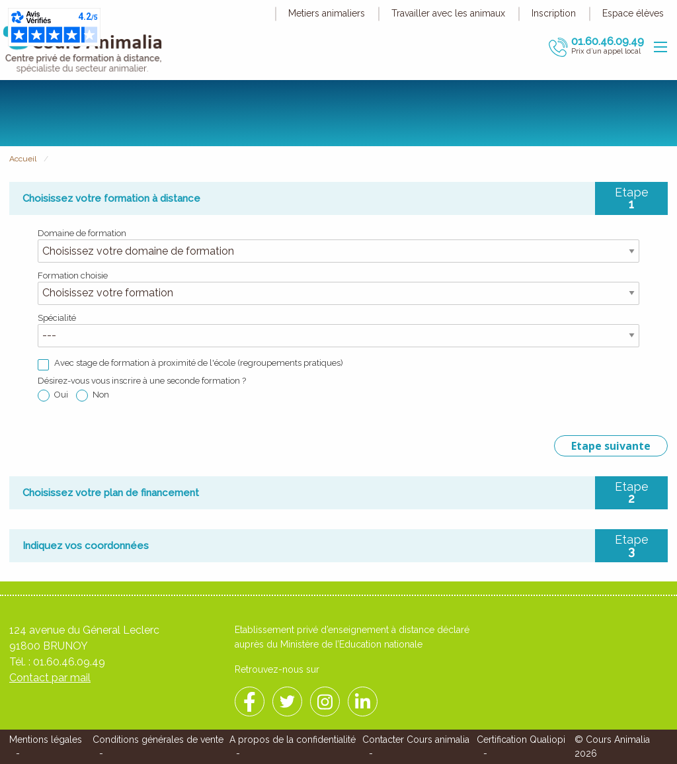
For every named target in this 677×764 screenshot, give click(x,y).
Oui (61, 395)
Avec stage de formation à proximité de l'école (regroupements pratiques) (198, 363)
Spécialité (57, 318)
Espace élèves (633, 13)
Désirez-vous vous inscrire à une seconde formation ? (142, 381)
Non (101, 395)
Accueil (22, 158)
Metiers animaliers (326, 13)
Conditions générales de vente (158, 739)
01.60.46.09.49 (69, 662)
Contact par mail (50, 677)
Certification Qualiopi (521, 739)
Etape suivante (611, 446)
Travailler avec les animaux (448, 13)
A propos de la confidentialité (292, 739)
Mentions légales (45, 739)
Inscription (554, 13)
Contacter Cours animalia (415, 739)
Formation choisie (73, 275)
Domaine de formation (82, 233)
